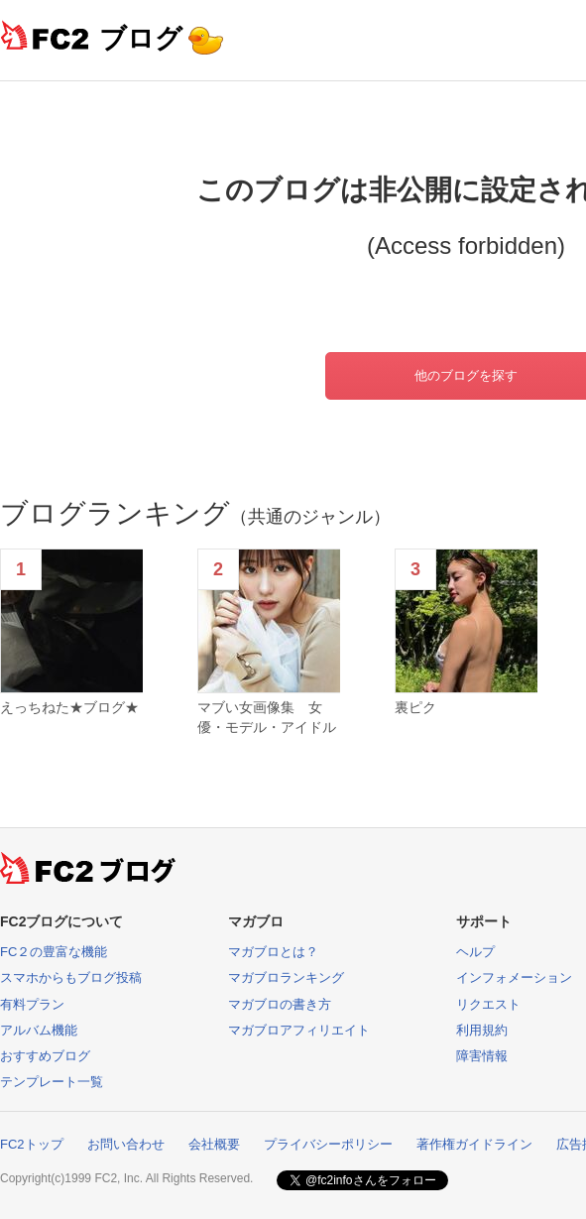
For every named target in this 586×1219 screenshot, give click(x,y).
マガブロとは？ (273, 951)
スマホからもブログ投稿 (71, 977)
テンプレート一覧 (51, 1081)
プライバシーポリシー (328, 1144)
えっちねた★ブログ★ (69, 707)
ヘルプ (475, 951)
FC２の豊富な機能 (53, 951)
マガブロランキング (286, 977)
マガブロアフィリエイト (299, 1030)
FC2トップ (31, 1144)
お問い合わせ (126, 1144)
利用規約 (482, 1030)
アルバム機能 (38, 1030)
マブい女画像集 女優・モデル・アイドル (266, 717)
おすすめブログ (45, 1055)
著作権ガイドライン (474, 1144)
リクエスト (488, 1004)
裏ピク (415, 707)
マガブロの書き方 (279, 1004)
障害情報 (482, 1055)
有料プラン (32, 1004)
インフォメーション (514, 977)
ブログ (140, 38)
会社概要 (214, 1144)
